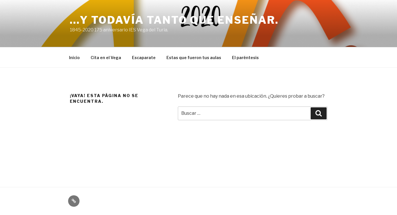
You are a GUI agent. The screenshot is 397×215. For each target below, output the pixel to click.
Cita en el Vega (106, 57)
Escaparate (144, 57)
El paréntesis (245, 57)
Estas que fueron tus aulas (193, 57)
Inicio (74, 57)
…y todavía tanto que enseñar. (174, 20)
